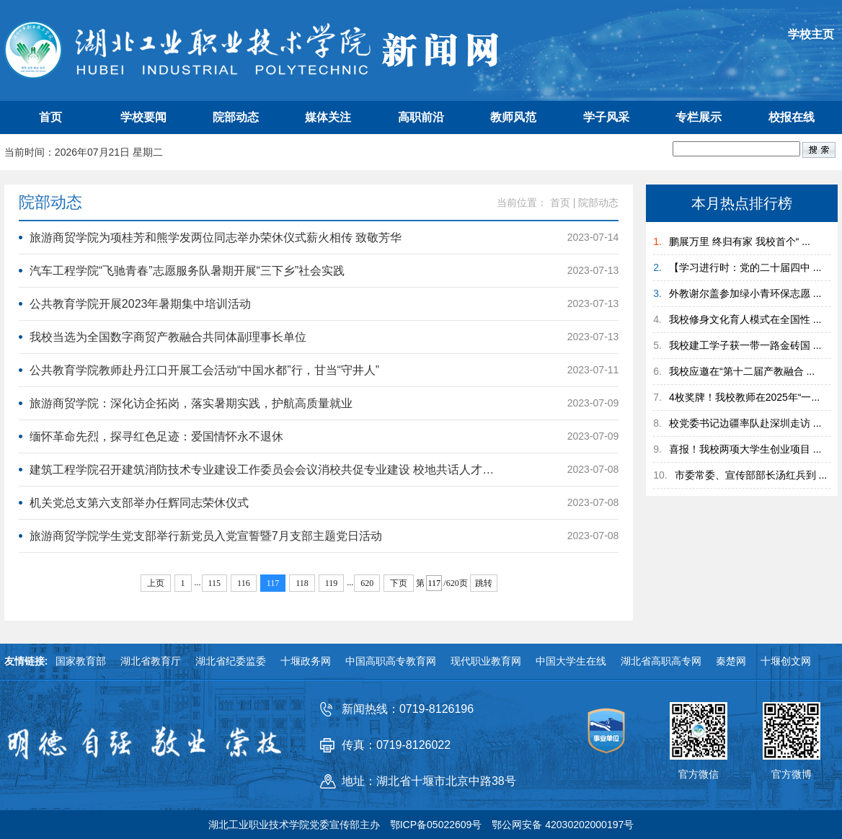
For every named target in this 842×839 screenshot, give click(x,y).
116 (243, 583)
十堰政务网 (305, 661)
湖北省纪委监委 (230, 661)
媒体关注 (328, 117)
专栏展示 (698, 117)
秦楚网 (731, 661)
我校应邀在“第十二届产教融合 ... (742, 371)
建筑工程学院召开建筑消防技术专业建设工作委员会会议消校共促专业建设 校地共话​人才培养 (265, 469)
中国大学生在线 (571, 661)
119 (331, 583)
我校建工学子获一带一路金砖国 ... (745, 345)
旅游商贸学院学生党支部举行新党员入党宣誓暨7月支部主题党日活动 (206, 536)
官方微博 (791, 774)
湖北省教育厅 (150, 661)
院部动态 (236, 117)
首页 (50, 117)
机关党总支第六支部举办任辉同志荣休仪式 (139, 503)
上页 (155, 583)
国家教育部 (81, 661)
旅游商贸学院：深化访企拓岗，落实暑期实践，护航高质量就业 (191, 403)
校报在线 (791, 117)
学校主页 (811, 34)
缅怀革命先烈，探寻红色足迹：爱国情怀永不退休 (156, 436)
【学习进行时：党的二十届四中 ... (745, 267)
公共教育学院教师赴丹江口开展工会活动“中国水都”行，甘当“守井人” (204, 370)
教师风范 (513, 117)
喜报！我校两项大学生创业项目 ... (745, 449)
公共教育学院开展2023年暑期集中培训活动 (141, 304)
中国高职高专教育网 (390, 661)
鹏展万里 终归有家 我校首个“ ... (739, 241)
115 (214, 583)
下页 (398, 583)
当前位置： (522, 202)
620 (366, 583)
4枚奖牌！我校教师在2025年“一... (744, 397)
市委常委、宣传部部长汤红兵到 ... (751, 475)
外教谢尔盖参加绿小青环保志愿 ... (745, 293)
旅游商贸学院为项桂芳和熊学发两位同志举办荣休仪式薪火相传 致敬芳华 (216, 237)
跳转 (483, 583)
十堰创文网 (786, 661)
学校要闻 (143, 117)
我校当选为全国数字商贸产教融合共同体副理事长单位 (168, 337)
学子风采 (606, 117)
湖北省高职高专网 (661, 661)
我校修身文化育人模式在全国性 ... (745, 319)
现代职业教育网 (486, 661)
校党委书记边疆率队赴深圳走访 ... (745, 423)
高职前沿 (421, 117)
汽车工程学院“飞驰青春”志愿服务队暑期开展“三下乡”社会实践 (187, 271)
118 (302, 583)
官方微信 (698, 774)
